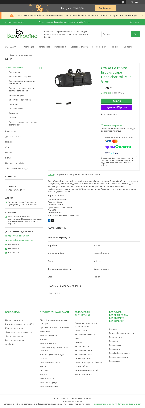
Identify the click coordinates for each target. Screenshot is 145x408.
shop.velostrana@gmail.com (20, 240)
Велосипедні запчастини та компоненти (22, 82)
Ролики (12, 117)
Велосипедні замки (49, 386)
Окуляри (113, 329)
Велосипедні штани (118, 357)
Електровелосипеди (14, 340)
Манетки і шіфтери (83, 374)
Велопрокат (44, 46)
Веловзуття (114, 361)
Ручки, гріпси (81, 330)
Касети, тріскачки (83, 358)
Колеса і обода (81, 366)
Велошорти (114, 341)
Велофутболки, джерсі (119, 353)
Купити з (117, 107)
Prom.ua (87, 398)
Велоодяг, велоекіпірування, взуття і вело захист (22, 89)
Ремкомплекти (47, 378)
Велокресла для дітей (50, 382)
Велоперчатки (116, 337)
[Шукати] (135, 34)
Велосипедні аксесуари (20, 76)
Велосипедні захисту (50, 362)
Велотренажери (16, 108)
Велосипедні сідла (83, 354)
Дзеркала (44, 374)
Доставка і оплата (79, 46)
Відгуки (8, 157)
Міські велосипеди (14, 328)
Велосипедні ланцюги (85, 334)
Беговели (13, 104)
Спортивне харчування (20, 99)
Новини (9, 141)
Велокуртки (114, 349)
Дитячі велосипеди (14, 336)
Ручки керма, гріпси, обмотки (88, 362)
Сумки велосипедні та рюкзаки (54, 327)
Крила (43, 366)
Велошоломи (115, 345)
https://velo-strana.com (18, 236)
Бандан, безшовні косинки (121, 333)
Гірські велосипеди (14, 320)
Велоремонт (60, 46)
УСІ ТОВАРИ (10, 46)
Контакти (128, 46)
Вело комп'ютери (48, 343)
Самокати (13, 113)
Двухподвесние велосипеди (18, 332)
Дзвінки (43, 339)
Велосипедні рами (83, 350)
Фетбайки (10, 344)
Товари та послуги (14, 67)
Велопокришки (82, 346)
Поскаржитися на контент (104, 404)
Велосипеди (14, 72)
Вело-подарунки (17, 95)
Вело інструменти (48, 335)
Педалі (78, 338)
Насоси (43, 358)
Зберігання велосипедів (21, 55)
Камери (78, 342)
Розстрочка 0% (99, 46)
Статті (8, 147)
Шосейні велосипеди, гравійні (19, 324)
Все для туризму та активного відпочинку (23, 123)
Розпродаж (29, 46)
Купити (117, 101)
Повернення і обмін (14, 163)
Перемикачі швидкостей (86, 370)
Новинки (115, 46)
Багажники (45, 331)
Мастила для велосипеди (52, 354)
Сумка (51, 174)
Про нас (9, 152)
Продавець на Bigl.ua (72, 401)
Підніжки (44, 370)
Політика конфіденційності (129, 404)
